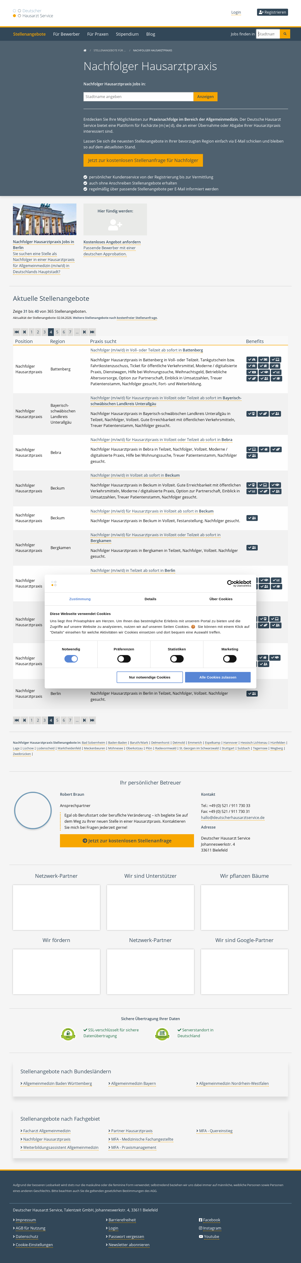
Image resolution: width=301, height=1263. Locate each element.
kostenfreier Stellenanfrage (137, 318)
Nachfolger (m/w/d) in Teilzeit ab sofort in (133, 570)
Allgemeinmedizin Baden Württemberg (56, 1083)
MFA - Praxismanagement (132, 1147)
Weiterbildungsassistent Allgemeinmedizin (59, 1147)
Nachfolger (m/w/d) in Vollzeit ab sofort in (135, 475)
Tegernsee (260, 748)
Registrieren (272, 12)
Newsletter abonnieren (129, 1244)
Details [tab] (150, 599)
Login (236, 12)
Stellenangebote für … (110, 50)
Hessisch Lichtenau (254, 742)
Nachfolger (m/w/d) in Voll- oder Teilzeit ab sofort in (147, 350)
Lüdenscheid (46, 748)
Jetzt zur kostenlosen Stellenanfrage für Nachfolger (143, 160)
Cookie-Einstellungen (34, 1244)
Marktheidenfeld (69, 748)
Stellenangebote (29, 34)
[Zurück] (24, 332)
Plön (149, 748)
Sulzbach (244, 748)
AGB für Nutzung (30, 1228)
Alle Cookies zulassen (218, 677)
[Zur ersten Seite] (17, 332)
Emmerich (195, 742)
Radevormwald (165, 748)
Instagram (212, 1228)
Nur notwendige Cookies (149, 677)
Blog (150, 34)
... (77, 332)
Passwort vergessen (126, 1236)
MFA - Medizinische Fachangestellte (140, 1139)
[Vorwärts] (84, 332)
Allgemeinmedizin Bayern (132, 1083)
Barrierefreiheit (122, 1219)
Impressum (26, 1219)
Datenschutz (27, 1236)
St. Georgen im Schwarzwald (199, 748)
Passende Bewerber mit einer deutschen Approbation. (112, 247)
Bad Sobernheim (93, 742)
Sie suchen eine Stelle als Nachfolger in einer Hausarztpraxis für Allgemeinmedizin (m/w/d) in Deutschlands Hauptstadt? (44, 256)
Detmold (179, 742)
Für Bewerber (66, 34)
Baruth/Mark (139, 742)
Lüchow (28, 748)
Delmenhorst (160, 742)
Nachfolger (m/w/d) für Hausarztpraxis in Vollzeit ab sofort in (152, 511)
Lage (16, 748)
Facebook (211, 1219)
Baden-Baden (117, 742)
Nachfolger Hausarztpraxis (45, 1139)
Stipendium (127, 34)
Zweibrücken (22, 754)
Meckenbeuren (94, 748)
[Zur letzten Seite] (92, 332)
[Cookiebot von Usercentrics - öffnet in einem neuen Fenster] (230, 583)
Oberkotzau (134, 748)
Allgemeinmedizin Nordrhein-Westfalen (232, 1083)
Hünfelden (277, 742)
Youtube (211, 1236)
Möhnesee (115, 748)
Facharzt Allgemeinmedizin (45, 1130)
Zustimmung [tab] (80, 599)
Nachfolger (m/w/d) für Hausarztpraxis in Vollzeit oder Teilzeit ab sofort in (161, 439)
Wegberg (276, 748)
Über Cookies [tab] (221, 599)
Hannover (230, 742)
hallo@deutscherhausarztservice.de (233, 817)
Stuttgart (228, 748)
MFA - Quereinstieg (214, 1130)
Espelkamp (212, 742)
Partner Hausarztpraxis (130, 1130)
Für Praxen (97, 34)
